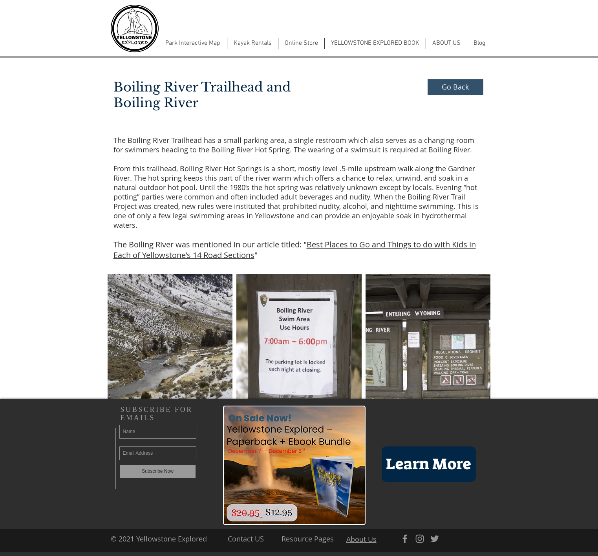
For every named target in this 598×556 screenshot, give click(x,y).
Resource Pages (308, 538)
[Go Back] (455, 87)
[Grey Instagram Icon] (419, 538)
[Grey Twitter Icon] (434, 538)
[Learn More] (429, 464)
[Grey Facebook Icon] (404, 538)
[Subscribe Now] (157, 471)
